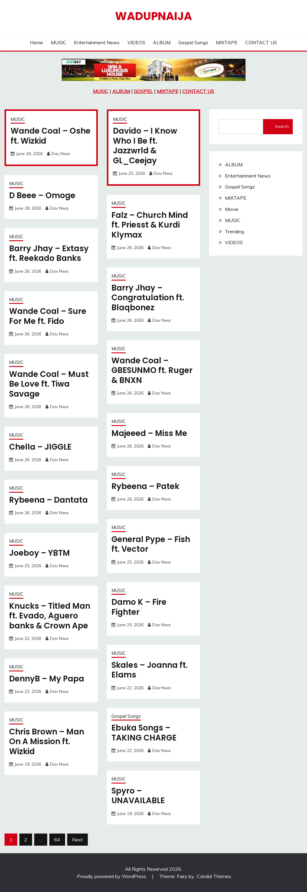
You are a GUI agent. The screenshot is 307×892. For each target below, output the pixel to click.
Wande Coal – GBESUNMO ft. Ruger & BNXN (152, 370)
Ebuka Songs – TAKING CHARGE (144, 732)
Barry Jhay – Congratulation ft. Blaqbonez (147, 297)
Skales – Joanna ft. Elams (149, 670)
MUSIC (58, 42)
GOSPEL (143, 91)
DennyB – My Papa (46, 678)
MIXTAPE (226, 42)
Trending (234, 231)
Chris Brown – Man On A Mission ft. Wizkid (46, 741)
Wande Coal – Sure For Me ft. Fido (47, 316)
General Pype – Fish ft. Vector (150, 544)
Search (282, 126)
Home (36, 42)
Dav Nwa (60, 153)
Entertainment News (97, 42)
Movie (231, 209)
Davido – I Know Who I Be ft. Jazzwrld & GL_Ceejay (145, 145)
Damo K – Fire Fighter (139, 607)
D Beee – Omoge (42, 195)
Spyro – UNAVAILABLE (138, 795)
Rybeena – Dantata (48, 499)
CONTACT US (261, 42)
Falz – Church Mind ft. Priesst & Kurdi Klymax (149, 225)
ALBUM (161, 42)
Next (77, 840)
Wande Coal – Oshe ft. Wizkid (51, 135)
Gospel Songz (193, 42)
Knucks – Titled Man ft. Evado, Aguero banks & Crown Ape (49, 616)
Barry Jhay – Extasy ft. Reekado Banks (49, 253)
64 (57, 840)
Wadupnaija (153, 16)
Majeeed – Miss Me (149, 433)
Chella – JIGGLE (40, 446)
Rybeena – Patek (145, 486)
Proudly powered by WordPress (112, 876)
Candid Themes (214, 876)
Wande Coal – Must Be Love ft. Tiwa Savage (49, 384)
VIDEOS (136, 42)
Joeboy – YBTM (39, 553)
